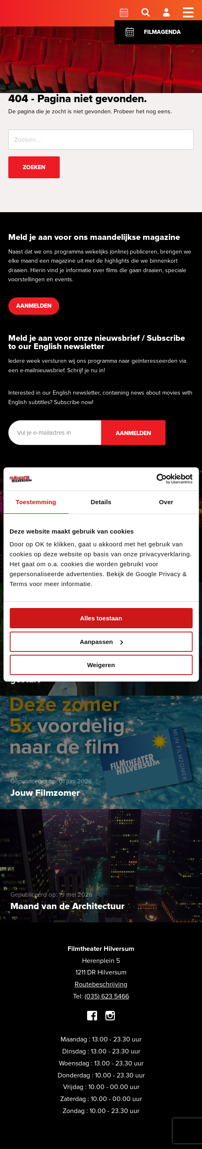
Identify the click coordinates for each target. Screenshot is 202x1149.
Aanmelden (33, 306)
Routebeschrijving (101, 984)
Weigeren (101, 664)
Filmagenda (162, 32)
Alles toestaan (101, 618)
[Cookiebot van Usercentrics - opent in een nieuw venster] (156, 479)
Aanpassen (101, 641)
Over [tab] (166, 501)
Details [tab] (101, 501)
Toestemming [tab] (36, 501)
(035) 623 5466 (107, 996)
